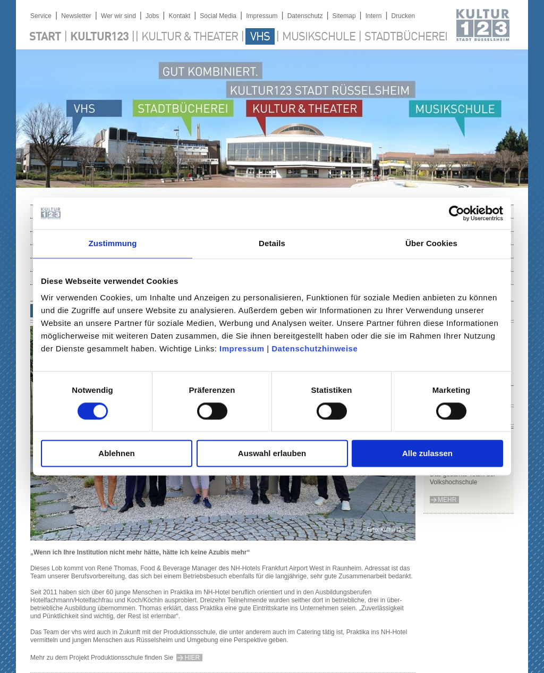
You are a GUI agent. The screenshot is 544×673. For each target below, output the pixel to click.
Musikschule (318, 37)
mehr (447, 499)
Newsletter (76, 16)
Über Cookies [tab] (431, 243)
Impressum (242, 348)
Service (41, 16)
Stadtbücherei (405, 37)
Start (45, 37)
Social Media (218, 16)
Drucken (403, 16)
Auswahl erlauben (272, 453)
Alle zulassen (427, 453)
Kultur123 (99, 37)
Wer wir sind (118, 16)
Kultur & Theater (189, 37)
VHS (260, 37)
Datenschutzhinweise (314, 348)
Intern (374, 16)
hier (192, 657)
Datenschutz (305, 16)
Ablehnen (116, 453)
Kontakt (179, 16)
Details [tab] (272, 243)
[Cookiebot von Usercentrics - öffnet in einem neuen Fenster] (456, 213)
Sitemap (344, 16)
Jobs (152, 16)
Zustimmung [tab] (113, 243)
